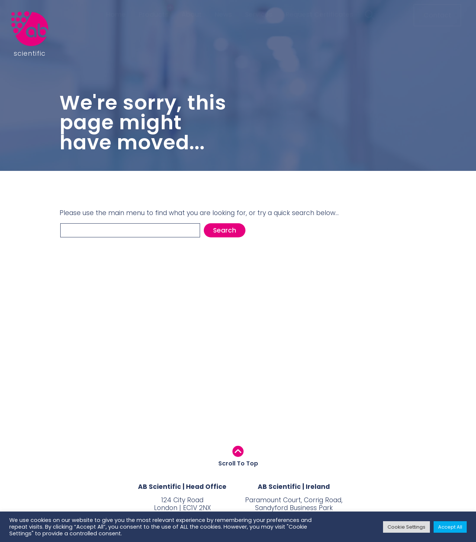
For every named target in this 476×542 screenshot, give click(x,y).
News (223, 29)
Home (116, 29)
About (191, 29)
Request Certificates (319, 29)
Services (259, 29)
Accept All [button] (450, 526)
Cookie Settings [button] (406, 526)
